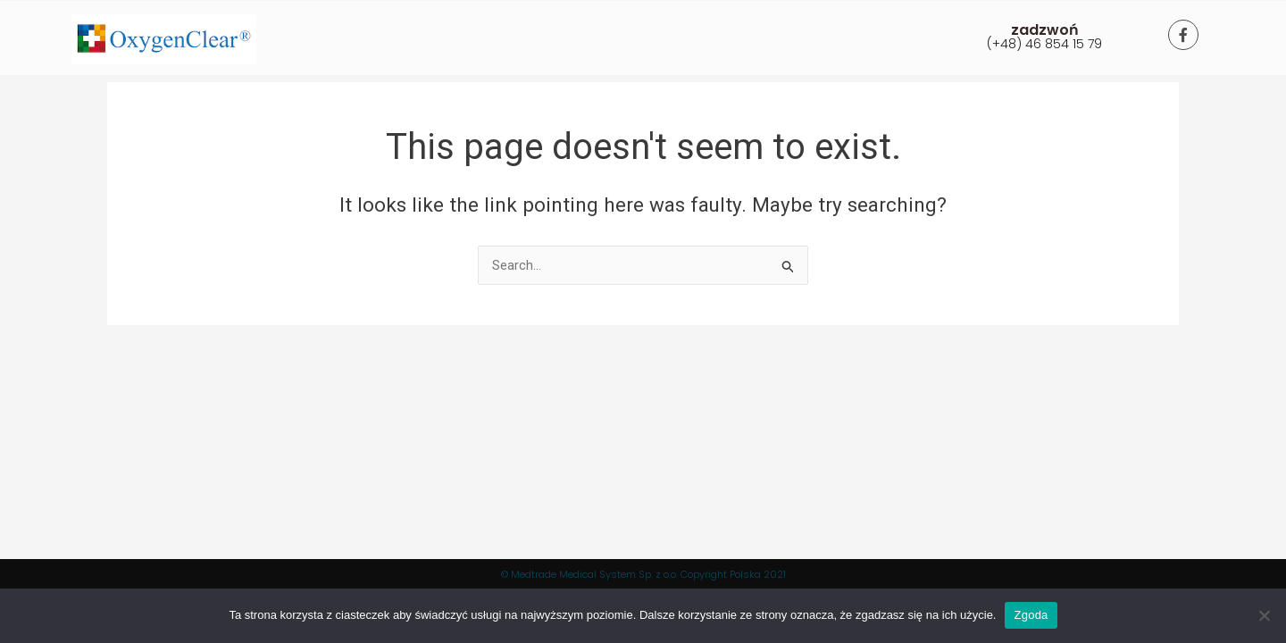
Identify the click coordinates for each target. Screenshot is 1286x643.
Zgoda (1031, 615)
